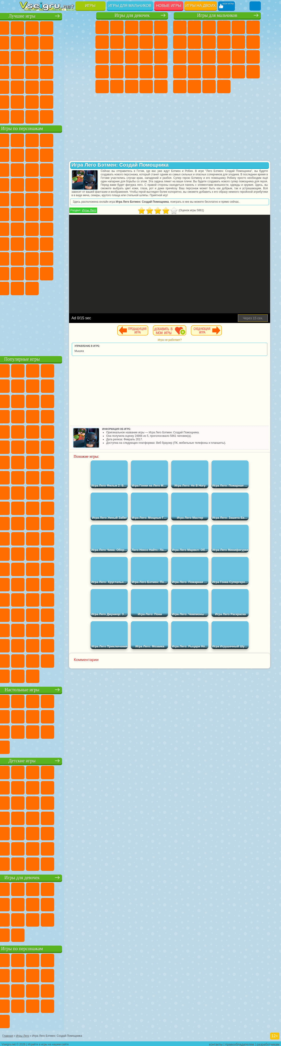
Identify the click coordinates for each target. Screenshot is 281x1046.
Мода (131, 86)
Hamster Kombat (55, 288)
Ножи (55, 71)
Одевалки (116, 57)
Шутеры (194, 86)
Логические (70, 57)
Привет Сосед (55, 258)
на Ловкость (26, 42)
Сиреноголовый (55, 228)
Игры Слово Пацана (55, 273)
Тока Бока (85, 258)
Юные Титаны (85, 213)
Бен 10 (238, 71)
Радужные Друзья (70, 258)
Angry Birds (70, 169)
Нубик (41, 258)
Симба (41, 273)
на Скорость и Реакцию (41, 86)
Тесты (160, 27)
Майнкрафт (179, 42)
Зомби (238, 27)
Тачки (55, 184)
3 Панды (41, 184)
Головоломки (85, 86)
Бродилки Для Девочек (116, 42)
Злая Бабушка (26, 169)
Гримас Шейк (41, 288)
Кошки (102, 57)
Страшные (55, 57)
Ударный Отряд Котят (41, 199)
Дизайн (160, 86)
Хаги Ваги (85, 243)
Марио (55, 199)
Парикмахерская (131, 57)
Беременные (102, 71)
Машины (194, 42)
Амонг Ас (70, 228)
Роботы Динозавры (253, 57)
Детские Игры (70, 27)
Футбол (194, 27)
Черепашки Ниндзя (209, 42)
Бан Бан (85, 273)
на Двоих (85, 27)
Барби (146, 27)
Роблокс (26, 258)
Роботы (223, 57)
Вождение (26, 116)
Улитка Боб (41, 154)
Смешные (26, 57)
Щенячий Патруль (55, 139)
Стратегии (209, 27)
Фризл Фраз (85, 199)
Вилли (26, 139)
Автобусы (179, 86)
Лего (41, 169)
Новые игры (168, 6)
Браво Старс (85, 228)
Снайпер (209, 57)
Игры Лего (115, 210)
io (41, 57)
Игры (90, 6)
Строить (70, 116)
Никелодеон (41, 101)
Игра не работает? (195, 339)
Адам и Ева (26, 213)
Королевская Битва (253, 27)
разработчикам (268, 1043)
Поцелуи (146, 57)
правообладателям (239, 1043)
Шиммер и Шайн (41, 213)
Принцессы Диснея (116, 86)
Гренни (70, 243)
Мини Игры (26, 86)
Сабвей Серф (55, 169)
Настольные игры (56, 689)
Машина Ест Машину (209, 71)
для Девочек (41, 27)
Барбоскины (26, 199)
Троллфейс (70, 154)
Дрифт (253, 71)
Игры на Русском (41, 71)
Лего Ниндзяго (85, 139)
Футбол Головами (41, 116)
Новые (26, 27)
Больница (131, 71)
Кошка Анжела (146, 42)
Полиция (238, 57)
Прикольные (85, 71)
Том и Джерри (70, 213)
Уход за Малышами (146, 86)
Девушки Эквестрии (116, 27)
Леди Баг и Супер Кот (85, 154)
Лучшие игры (56, 15)
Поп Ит (55, 42)
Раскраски (131, 42)
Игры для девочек (132, 15)
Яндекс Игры (41, 42)
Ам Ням (85, 169)
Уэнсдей (70, 273)
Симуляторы (55, 27)
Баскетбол (85, 101)
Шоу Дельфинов (26, 184)
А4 (41, 243)
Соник (85, 184)
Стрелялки (223, 86)
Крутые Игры (55, 101)
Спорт (85, 42)
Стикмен (238, 42)
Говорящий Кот (70, 139)
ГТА (223, 71)
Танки (223, 27)
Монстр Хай (102, 42)
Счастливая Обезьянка (55, 213)
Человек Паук (70, 199)
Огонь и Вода (131, 27)
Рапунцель (116, 71)
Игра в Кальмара (26, 243)
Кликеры (85, 57)
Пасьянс (26, 71)
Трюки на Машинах (55, 86)
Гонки (194, 57)
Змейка (70, 86)
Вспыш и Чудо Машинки (70, 184)
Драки (179, 57)
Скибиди (26, 288)
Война (55, 116)
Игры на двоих (200, 6)
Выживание (179, 71)
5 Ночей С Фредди (26, 154)
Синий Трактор (26, 228)
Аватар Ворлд (26, 273)
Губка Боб (41, 139)
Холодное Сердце (160, 42)
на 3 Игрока (26, 101)
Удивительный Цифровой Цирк (70, 288)
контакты (216, 1043)
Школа (70, 101)
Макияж (102, 86)
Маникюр (146, 71)
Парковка (179, 27)
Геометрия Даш (70, 42)
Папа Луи (160, 57)
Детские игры (56, 760)
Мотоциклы (223, 42)
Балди (55, 243)
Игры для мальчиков (129, 6)
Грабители (194, 71)
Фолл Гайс (41, 228)
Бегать (209, 86)
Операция (160, 71)
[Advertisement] (56, 324)
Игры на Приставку (85, 116)
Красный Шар (55, 154)
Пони (102, 27)
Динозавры (70, 71)
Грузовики (253, 42)
